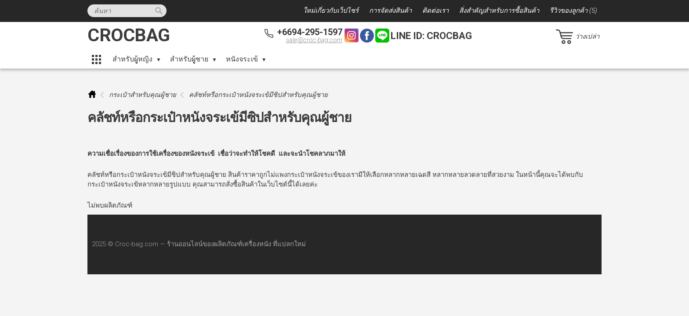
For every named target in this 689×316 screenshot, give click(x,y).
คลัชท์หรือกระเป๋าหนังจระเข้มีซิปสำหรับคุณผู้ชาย (258, 95)
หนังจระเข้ (242, 59)
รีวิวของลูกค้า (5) (573, 10)
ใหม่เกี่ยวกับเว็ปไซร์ (331, 10)
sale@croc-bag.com (314, 40)
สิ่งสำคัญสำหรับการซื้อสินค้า (499, 10)
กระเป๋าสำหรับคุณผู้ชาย (142, 95)
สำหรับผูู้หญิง (132, 59)
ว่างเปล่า (587, 36)
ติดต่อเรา (435, 10)
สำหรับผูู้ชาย (189, 59)
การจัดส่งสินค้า (390, 10)
